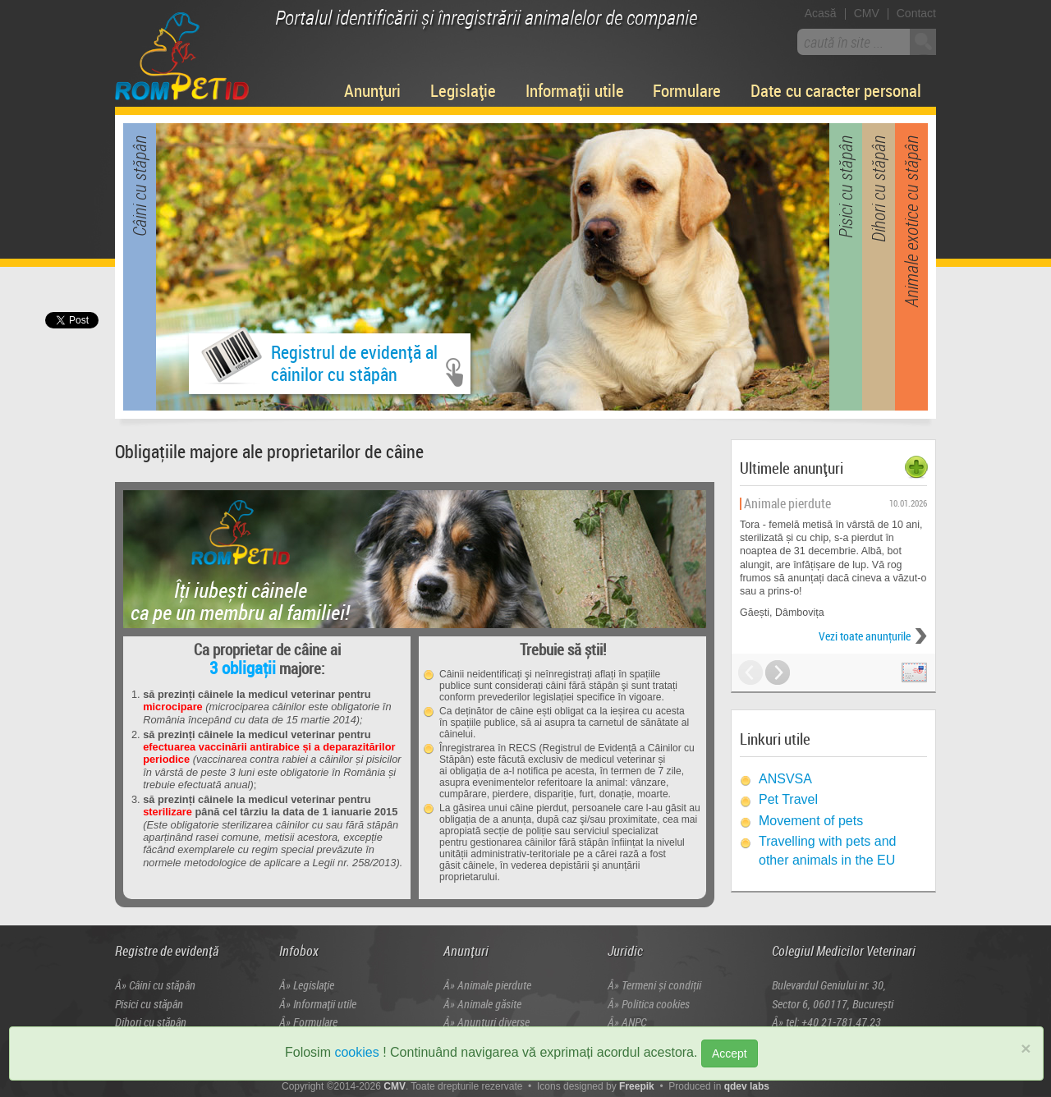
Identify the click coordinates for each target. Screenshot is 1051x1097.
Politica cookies (656, 1004)
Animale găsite (489, 1004)
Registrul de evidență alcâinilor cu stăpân (319, 360)
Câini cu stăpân (162, 985)
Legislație (463, 90)
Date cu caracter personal (835, 90)
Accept (729, 1053)
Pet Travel (788, 799)
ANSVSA (785, 779)
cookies (356, 1052)
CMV (866, 13)
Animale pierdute (494, 985)
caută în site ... (843, 42)
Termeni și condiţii (661, 985)
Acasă (821, 13)
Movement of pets (811, 821)
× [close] (1025, 1048)
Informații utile (575, 90)
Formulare (687, 90)
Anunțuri (372, 90)
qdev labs (746, 1086)
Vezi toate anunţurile (865, 636)
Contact (916, 13)
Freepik (636, 1086)
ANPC (634, 1022)
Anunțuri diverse (493, 1022)
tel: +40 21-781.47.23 (833, 1022)
